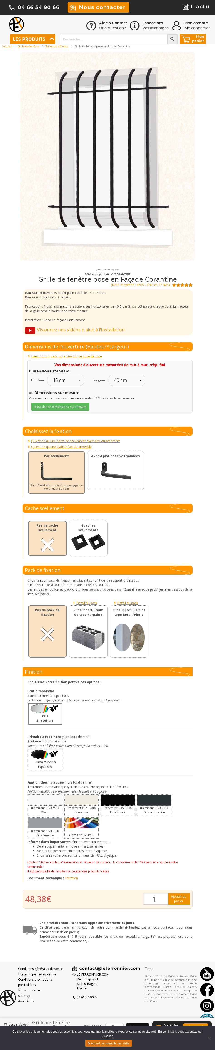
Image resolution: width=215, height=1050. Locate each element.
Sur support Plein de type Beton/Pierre (129, 612)
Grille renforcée (178, 976)
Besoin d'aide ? (18, 1025)
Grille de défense (174, 979)
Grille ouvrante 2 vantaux (172, 997)
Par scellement (56, 456)
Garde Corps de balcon (179, 986)
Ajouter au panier (178, 898)
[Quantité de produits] (156, 899)
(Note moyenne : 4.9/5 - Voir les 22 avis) (140, 285)
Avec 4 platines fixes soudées (115, 456)
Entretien (71, 878)
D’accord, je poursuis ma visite (108, 1043)
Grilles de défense (56, 46)
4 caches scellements (88, 527)
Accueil (6, 46)
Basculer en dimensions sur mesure (60, 406)
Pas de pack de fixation (47, 612)
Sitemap (24, 995)
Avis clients (26, 1001)
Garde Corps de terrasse (160, 990)
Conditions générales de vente (40, 968)
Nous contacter (29, 990)
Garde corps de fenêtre (172, 994)
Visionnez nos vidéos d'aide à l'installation (81, 330)
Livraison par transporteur (37, 974)
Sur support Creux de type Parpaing (88, 612)
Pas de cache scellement (47, 527)
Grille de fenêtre (28, 46)
